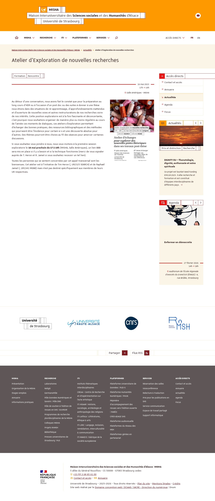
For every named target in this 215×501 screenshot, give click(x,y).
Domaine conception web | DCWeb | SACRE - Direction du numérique (131, 487)
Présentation (18, 383)
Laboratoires (51, 383)
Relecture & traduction (153, 393)
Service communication (154, 406)
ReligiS (48, 388)
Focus (178, 402)
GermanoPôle (51, 393)
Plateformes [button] (81, 38)
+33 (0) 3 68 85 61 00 (84, 474)
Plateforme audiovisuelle (122, 421)
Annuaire (16, 397)
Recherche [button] (48, 38)
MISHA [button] (29, 38)
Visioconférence (150, 388)
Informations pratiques (23, 402)
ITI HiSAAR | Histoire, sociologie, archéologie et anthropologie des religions (90, 408)
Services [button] (103, 38)
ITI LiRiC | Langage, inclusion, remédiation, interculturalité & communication (90, 429)
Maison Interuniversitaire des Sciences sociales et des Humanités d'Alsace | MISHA (46, 50)
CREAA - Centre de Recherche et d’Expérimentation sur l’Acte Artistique (91, 396)
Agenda (179, 397)
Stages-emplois (19, 393)
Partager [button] (114, 353)
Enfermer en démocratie (178, 242)
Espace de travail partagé (155, 410)
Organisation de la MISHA (23, 388)
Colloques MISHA (52, 423)
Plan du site (143, 483)
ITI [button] (64, 38)
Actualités (87, 50)
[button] (116, 38)
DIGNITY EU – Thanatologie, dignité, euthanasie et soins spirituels (180, 163)
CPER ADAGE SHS (117, 416)
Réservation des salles (153, 383)
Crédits (176, 483)
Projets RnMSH (51, 427)
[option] (181, 160)
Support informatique (153, 415)
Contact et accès (183, 383)
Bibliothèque (50, 432)
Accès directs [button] (175, 38)
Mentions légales (161, 483)
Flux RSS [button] (137, 353)
